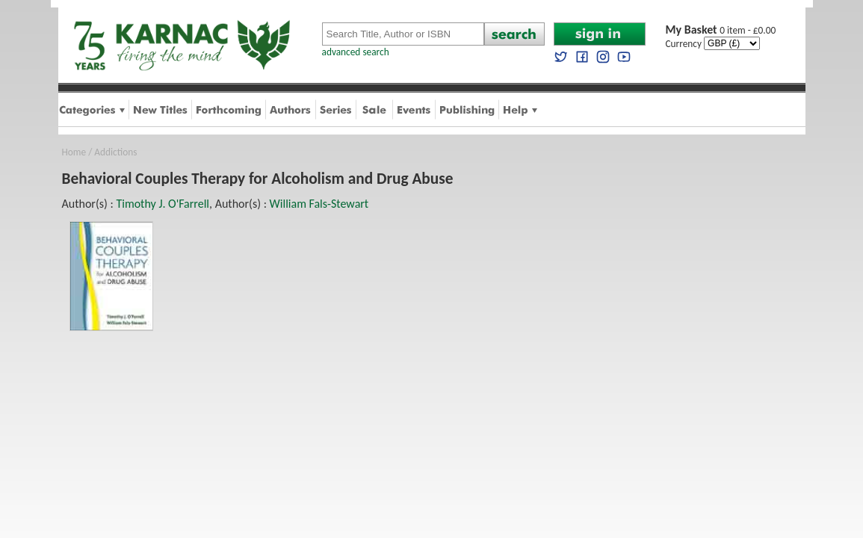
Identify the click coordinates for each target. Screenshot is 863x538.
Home (74, 152)
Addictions (115, 152)
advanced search (355, 52)
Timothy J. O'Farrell (162, 204)
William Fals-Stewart (319, 204)
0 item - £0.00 (721, 30)
